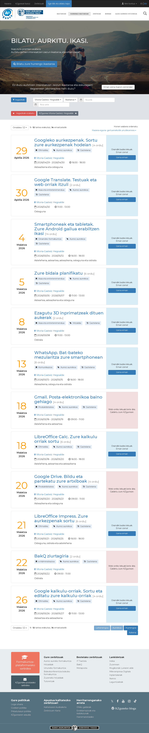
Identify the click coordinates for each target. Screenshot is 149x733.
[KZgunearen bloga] (123, 708)
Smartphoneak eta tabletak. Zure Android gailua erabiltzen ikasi (66, 229)
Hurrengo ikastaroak (79, 14)
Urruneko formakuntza (55, 668)
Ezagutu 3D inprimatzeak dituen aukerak (69, 315)
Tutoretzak (49, 681)
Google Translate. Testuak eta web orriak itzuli (65, 182)
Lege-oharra (17, 704)
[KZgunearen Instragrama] (130, 701)
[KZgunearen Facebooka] (118, 701)
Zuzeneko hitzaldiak (53, 678)
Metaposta (82, 668)
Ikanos (112, 678)
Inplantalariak (115, 675)
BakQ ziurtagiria (51, 556)
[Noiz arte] (53, 104)
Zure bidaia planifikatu (58, 273)
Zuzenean (114, 664)
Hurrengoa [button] (131, 628)
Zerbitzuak (39, 3)
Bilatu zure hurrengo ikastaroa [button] (34, 64)
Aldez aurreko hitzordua (126, 14)
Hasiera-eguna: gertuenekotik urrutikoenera (114, 130)
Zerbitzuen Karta (52, 710)
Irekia (112, 661)
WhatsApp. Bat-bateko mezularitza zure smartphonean (68, 355)
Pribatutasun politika (21, 711)
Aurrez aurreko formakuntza (57, 661)
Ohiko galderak (84, 707)
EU (145, 3)
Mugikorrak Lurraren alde (121, 668)
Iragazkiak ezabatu (23, 113)
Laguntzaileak (116, 682)
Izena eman (122, 157)
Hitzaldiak (48, 664)
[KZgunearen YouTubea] (124, 701)
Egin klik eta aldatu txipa (59, 3)
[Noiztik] (99, 99)
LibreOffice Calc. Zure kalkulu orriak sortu (65, 439)
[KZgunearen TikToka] (135, 701)
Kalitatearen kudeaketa (55, 707)
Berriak (108, 14)
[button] (145, 14)
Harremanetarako (85, 717)
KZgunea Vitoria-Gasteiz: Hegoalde (58, 113)
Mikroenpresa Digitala (120, 671)
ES (141, 3)
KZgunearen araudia (21, 715)
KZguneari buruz (22, 3)
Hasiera (7, 3)
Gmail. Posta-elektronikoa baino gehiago (68, 399)
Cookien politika (18, 708)
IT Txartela (81, 661)
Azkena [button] (132, 632)
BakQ (79, 664)
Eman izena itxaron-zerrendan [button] (118, 87)
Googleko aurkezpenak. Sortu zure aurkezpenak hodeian (65, 142)
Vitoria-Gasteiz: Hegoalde (49, 158)
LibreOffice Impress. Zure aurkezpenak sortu (61, 518)
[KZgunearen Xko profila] (113, 701)
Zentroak (97, 14)
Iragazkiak (19, 99)
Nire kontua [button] (129, 3)
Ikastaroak (61, 14)
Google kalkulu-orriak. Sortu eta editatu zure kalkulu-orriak (68, 593)
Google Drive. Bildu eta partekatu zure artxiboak (60, 479)
